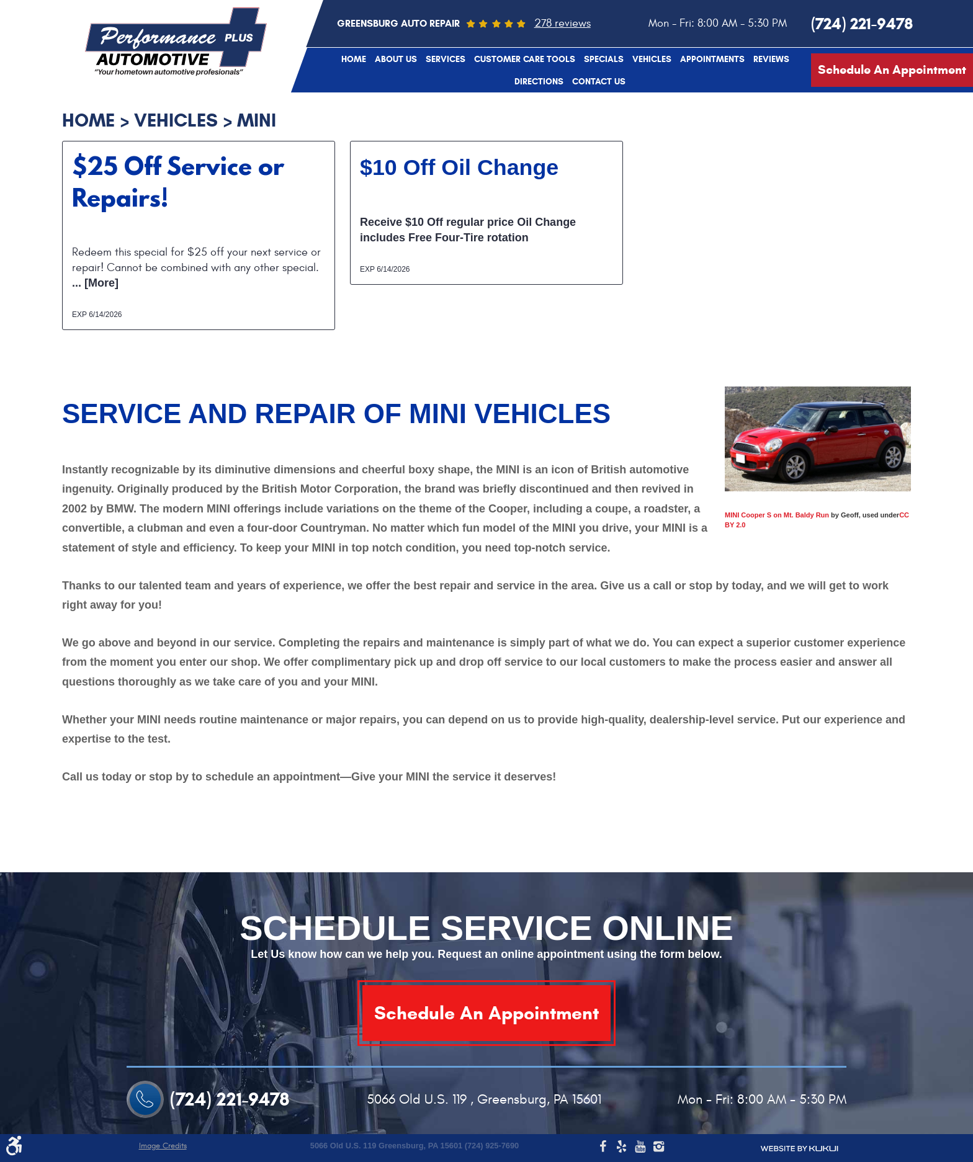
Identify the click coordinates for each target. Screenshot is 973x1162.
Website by (799, 1148)
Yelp (621, 1148)
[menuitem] (353, 59)
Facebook (602, 1148)
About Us (396, 59)
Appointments (712, 59)
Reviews (771, 59)
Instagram (658, 1148)
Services (445, 59)
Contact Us (599, 82)
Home (353, 59)
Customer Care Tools (524, 59)
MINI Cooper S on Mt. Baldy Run (777, 515)
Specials (604, 59)
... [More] (95, 283)
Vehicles (651, 59)
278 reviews (562, 23)
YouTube (639, 1148)
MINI (256, 120)
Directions (538, 82)
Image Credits (163, 1146)
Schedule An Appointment (892, 70)
